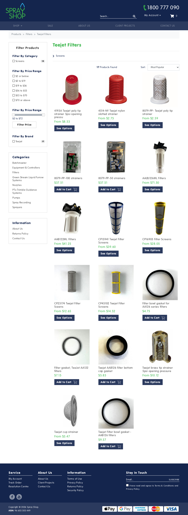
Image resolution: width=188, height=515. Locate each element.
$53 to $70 (19, 95)
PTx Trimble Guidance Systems (24, 191)
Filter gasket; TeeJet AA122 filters (71, 369)
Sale (50, 25)
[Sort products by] (163, 67)
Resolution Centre (19, 486)
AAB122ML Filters (65, 239)
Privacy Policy (75, 482)
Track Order (15, 482)
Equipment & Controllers (26, 167)
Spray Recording (21, 202)
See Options (64, 128)
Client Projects (125, 25)
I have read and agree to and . (152, 487)
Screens (60, 56)
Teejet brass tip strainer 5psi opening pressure (157, 369)
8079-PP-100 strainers (68, 178)
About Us (84, 25)
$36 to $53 (19, 90)
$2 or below (20, 76)
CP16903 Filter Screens (156, 239)
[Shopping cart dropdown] (173, 16)
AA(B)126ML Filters (154, 178)
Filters (15, 172)
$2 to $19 (18, 81)
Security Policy (75, 490)
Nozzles (16, 185)
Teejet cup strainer (66, 432)
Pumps (16, 197)
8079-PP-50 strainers (111, 178)
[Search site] (134, 16)
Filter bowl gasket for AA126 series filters (155, 305)
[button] (28, 48)
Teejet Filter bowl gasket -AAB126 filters (114, 433)
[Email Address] (147, 480)
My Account (151, 15)
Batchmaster (19, 163)
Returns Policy (20, 233)
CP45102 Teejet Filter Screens (111, 305)
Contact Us (167, 25)
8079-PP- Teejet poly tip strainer (157, 112)
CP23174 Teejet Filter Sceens (67, 305)
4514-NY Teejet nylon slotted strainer (111, 112)
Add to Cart (67, 189)
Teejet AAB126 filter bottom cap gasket (115, 369)
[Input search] (118, 16)
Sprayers (17, 207)
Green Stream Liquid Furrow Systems (28, 179)
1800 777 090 (161, 7)
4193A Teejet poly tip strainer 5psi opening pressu (68, 114)
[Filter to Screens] (28, 61)
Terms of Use (74, 478)
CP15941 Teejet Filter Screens (111, 241)
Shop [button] (16, 25)
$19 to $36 (19, 85)
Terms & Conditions (164, 486)
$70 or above (21, 100)
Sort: (143, 67)
